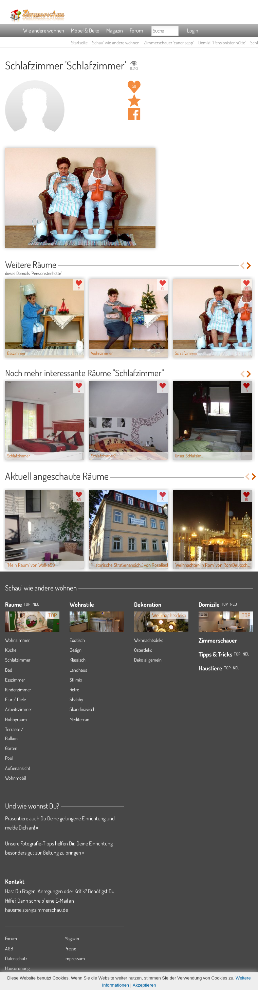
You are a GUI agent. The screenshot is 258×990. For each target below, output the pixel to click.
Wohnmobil (15, 778)
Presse (70, 948)
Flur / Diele (15, 699)
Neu (233, 604)
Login (192, 30)
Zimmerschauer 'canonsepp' (169, 42)
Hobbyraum (16, 719)
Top (224, 604)
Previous (242, 265)
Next (249, 265)
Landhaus (78, 670)
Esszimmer (15, 680)
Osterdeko (143, 650)
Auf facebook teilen (134, 114)
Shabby (76, 699)
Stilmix (76, 680)
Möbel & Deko (85, 30)
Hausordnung (17, 968)
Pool (9, 758)
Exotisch (77, 640)
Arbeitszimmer (18, 709)
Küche (10, 650)
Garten (11, 748)
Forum (136, 30)
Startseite (79, 42)
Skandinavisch (82, 709)
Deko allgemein (148, 660)
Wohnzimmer (17, 640)
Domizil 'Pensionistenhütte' (222, 42)
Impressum (74, 958)
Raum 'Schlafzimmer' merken (134, 100)
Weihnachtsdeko (149, 640)
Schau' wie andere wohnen (116, 42)
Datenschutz (16, 958)
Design (75, 650)
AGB (9, 948)
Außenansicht (17, 768)
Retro (74, 689)
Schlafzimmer (18, 660)
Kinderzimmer (18, 689)
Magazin (114, 30)
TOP (27, 604)
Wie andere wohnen (43, 30)
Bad (8, 670)
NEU (36, 604)
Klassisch (78, 660)
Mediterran (79, 719)
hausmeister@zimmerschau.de (36, 909)
